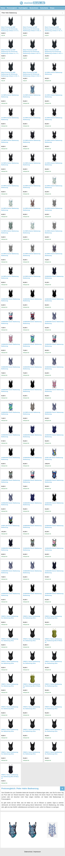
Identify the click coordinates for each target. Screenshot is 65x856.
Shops (52, 8)
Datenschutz (28, 851)
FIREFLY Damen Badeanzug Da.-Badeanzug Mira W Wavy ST (53, 640)
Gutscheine (44, 8)
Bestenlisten (34, 8)
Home (3, 8)
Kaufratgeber (23, 8)
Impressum (37, 851)
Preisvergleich (12, 8)
